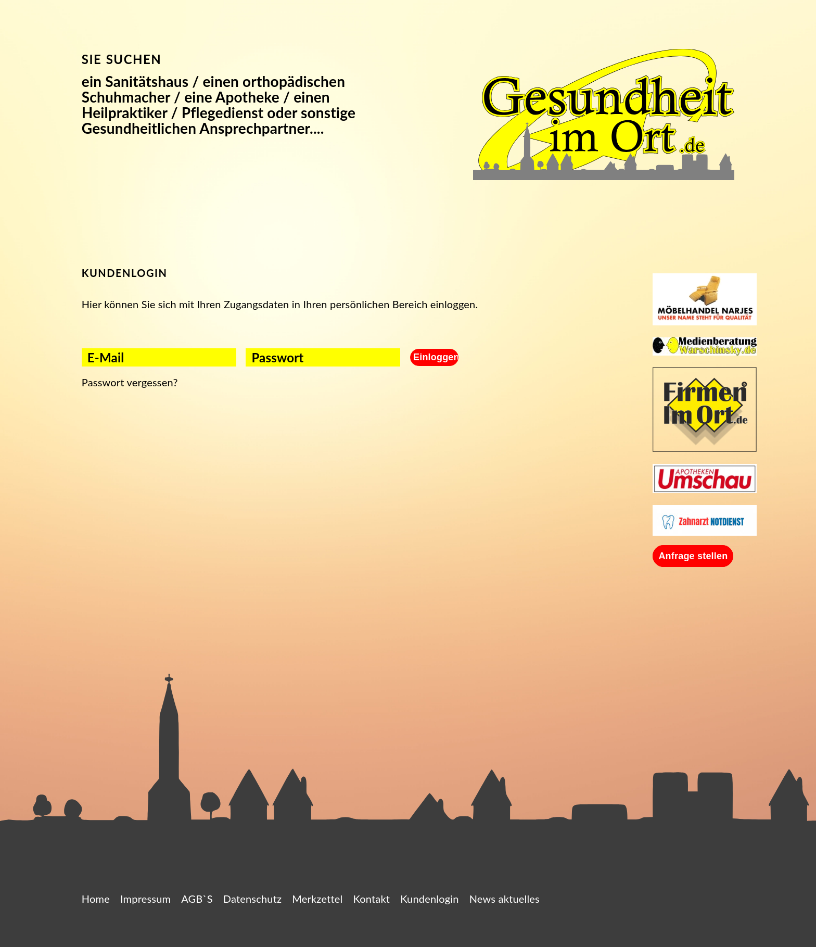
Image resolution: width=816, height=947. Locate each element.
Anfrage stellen (693, 556)
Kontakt (371, 898)
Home (96, 898)
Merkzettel (317, 898)
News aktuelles (504, 898)
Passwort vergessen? (130, 382)
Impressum (145, 898)
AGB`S (197, 898)
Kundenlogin (429, 898)
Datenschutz (252, 898)
